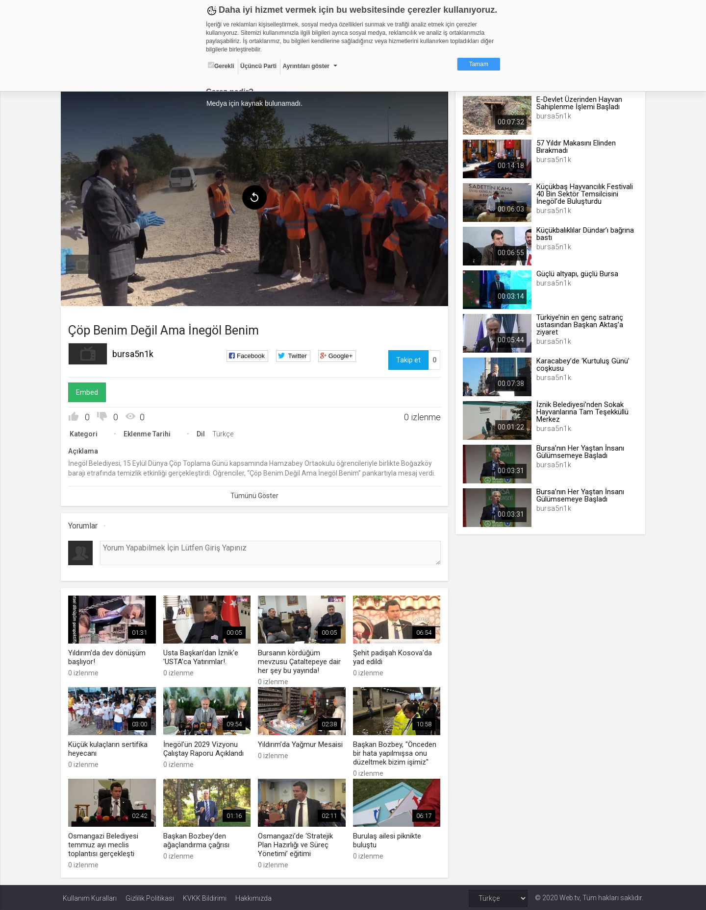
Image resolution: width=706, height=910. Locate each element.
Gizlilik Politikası (150, 896)
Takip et (408, 359)
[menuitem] (85, 263)
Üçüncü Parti (258, 66)
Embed (89, 391)
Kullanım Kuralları (90, 896)
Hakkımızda (253, 896)
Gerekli (221, 66)
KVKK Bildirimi (205, 896)
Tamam (478, 64)
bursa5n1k (134, 353)
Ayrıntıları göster (305, 66)
